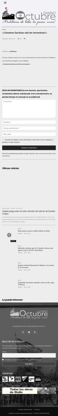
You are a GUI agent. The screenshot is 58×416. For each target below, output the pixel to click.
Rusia (19, 228)
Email (4, 352)
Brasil (19, 263)
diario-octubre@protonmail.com (33, 326)
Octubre (13, 208)
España (4, 29)
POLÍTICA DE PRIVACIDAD (41, 413)
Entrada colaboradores (25, 409)
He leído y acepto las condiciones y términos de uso (23, 360)
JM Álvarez (13, 51)
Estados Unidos (6, 208)
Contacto (37, 409)
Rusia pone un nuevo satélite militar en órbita (34, 231)
